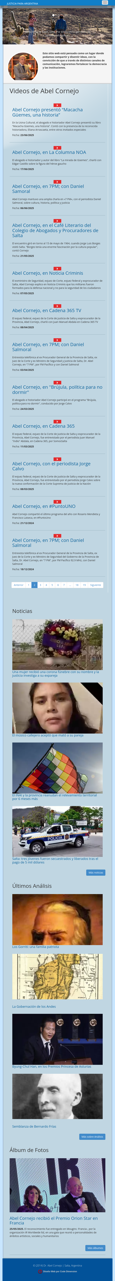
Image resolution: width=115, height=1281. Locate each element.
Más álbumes (95, 1248)
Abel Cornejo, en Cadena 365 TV (46, 310)
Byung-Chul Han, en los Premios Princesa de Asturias (51, 1066)
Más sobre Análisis (92, 1136)
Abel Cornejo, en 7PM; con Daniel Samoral (48, 189)
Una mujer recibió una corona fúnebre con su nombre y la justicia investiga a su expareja (55, 674)
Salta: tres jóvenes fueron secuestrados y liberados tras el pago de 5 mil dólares (55, 860)
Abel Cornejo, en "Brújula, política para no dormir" (57, 389)
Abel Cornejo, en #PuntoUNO (44, 506)
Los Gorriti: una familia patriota (35, 947)
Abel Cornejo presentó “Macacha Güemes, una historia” (47, 112)
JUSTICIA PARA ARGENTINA (22, 3)
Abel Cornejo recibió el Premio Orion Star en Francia (54, 1220)
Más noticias (96, 872)
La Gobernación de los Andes (34, 1006)
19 (84, 585)
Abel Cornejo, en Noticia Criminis (47, 273)
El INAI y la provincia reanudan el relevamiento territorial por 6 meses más (54, 797)
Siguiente (95, 585)
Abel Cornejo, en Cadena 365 (43, 426)
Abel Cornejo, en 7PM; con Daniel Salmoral (48, 347)
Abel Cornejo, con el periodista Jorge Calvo (51, 466)
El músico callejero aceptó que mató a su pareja (48, 735)
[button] (8, 26)
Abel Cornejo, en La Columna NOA (49, 152)
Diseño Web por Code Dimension (60, 1271)
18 (77, 585)
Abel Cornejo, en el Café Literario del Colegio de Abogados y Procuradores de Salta (55, 230)
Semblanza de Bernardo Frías (34, 1126)
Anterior (18, 585)
